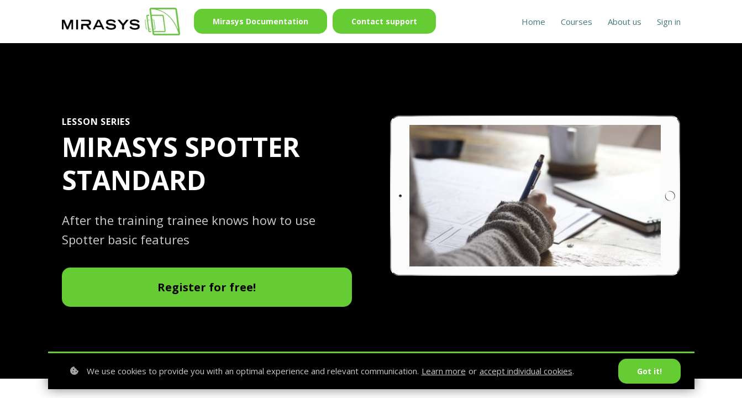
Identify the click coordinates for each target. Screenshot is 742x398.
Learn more (444, 370)
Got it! (649, 371)
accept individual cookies (526, 370)
